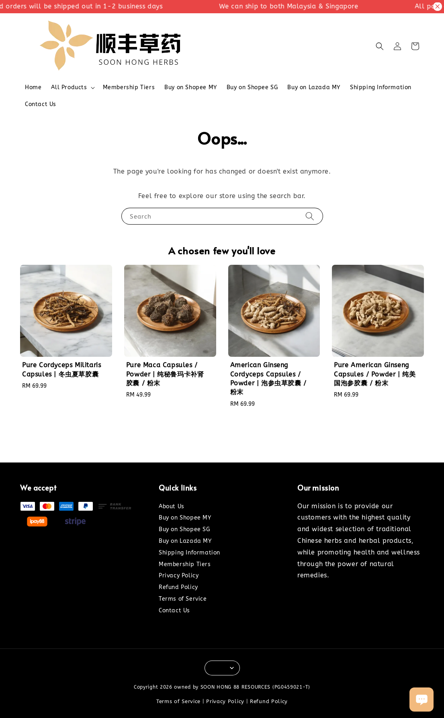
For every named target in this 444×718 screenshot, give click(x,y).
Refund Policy (178, 587)
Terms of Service (183, 598)
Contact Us (40, 104)
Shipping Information (380, 87)
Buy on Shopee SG (252, 87)
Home (33, 87)
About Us (171, 506)
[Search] (310, 216)
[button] (380, 46)
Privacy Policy (178, 575)
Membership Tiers (129, 87)
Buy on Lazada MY (313, 87)
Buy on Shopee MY (190, 87)
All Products (69, 87)
